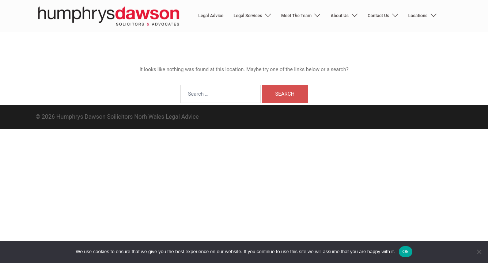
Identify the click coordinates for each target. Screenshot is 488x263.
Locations (418, 15)
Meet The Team (296, 15)
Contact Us (378, 15)
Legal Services (248, 15)
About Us (339, 15)
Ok (405, 251)
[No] (479, 251)
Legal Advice (210, 15)
